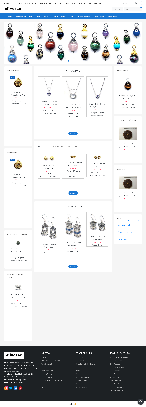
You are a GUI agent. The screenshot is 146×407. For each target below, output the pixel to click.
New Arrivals (13, 70)
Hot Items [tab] (72, 146)
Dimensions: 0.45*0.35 (18, 306)
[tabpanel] (73, 43)
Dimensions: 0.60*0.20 (97, 175)
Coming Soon (73, 206)
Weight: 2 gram (18, 101)
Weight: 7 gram (49, 253)
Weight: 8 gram (97, 245)
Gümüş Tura (48, 107)
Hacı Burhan (18, 255)
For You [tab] (41, 146)
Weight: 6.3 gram (128, 105)
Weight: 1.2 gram (18, 258)
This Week (73, 71)
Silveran (18, 98)
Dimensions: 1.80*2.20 (18, 104)
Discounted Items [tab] (56, 146)
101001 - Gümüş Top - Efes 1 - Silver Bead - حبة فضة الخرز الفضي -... (18, 252)
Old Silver (121, 169)
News (119, 218)
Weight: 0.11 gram (73, 171)
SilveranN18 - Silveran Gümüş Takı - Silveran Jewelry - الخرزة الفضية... (48, 104)
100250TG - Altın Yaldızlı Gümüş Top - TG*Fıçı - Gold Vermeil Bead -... (49, 168)
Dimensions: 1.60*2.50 (128, 108)
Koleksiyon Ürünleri (126, 120)
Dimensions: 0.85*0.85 (48, 177)
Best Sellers (12, 152)
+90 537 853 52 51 (13, 371)
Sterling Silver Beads (17, 234)
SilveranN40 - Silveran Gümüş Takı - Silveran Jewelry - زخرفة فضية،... (73, 107)
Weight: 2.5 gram (97, 113)
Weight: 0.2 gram (97, 172)
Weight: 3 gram (73, 113)
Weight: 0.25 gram (18, 303)
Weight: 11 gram (73, 251)
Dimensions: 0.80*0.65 (18, 261)
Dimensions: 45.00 (49, 113)
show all (73, 133)
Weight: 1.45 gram (48, 174)
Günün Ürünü (122, 70)
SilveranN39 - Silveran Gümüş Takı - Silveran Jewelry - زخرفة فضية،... (97, 107)
